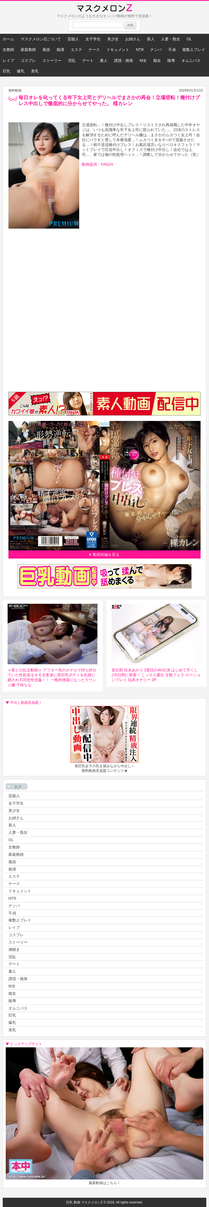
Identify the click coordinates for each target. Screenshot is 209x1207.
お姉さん (132, 39)
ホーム (8, 39)
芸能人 (73, 39)
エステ (76, 49)
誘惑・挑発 (123, 60)
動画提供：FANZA (97, 164)
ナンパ (156, 49)
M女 (143, 60)
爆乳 (20, 71)
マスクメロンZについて (41, 39)
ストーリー (52, 60)
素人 (103, 60)
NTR (140, 49)
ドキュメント (117, 49)
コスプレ (28, 60)
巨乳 (6, 71)
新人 (151, 39)
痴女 (157, 60)
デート (88, 60)
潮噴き (14, 949)
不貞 (172, 49)
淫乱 (72, 60)
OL (189, 39)
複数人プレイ (193, 49)
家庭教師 (28, 49)
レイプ (8, 60)
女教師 (8, 49)
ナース (94, 49)
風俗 (46, 49)
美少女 (113, 39)
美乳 (35, 71)
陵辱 (171, 60)
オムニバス (191, 60)
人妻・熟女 (170, 39)
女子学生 (93, 39)
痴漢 (60, 49)
